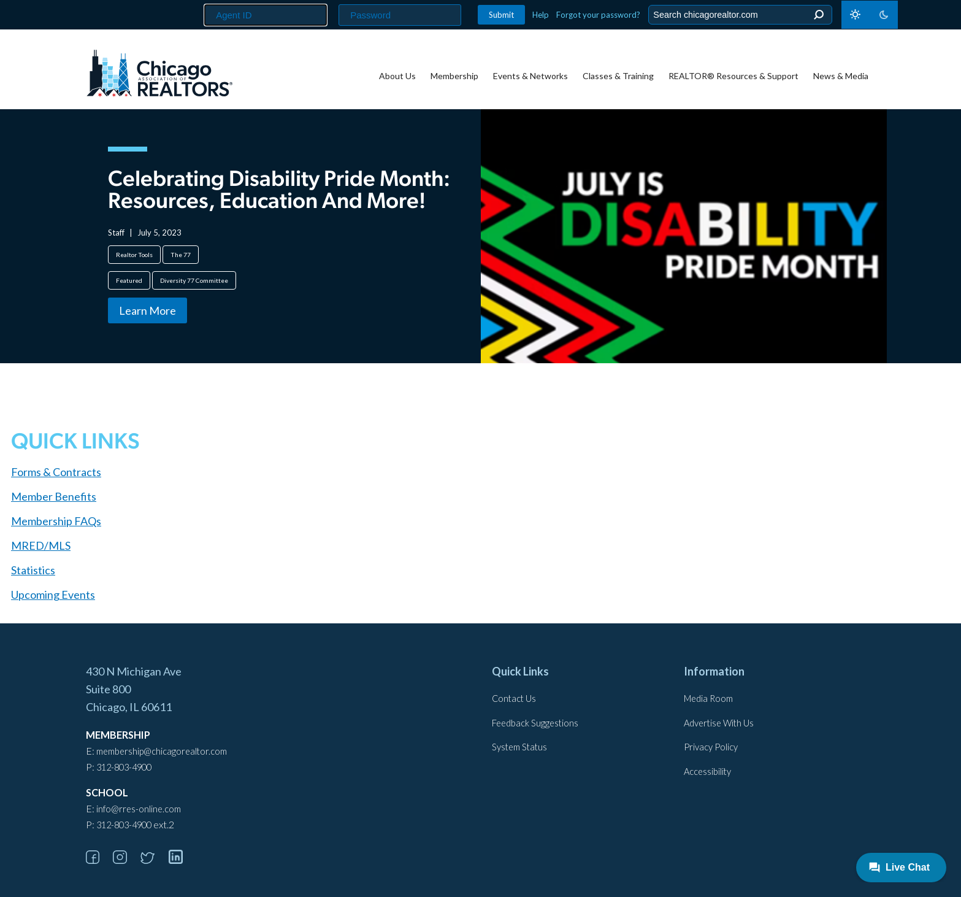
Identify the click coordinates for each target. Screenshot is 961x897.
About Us (397, 76)
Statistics (33, 570)
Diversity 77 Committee (194, 280)
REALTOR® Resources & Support (733, 76)
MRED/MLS (41, 545)
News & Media (840, 76)
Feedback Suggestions (535, 723)
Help (540, 15)
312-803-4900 (123, 767)
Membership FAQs (56, 521)
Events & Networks (530, 76)
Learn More (147, 310)
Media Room (708, 698)
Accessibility (707, 771)
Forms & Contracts (56, 472)
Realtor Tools (134, 254)
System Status (519, 747)
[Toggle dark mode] (869, 15)
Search (818, 15)
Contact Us (514, 698)
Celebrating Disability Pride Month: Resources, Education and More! (279, 191)
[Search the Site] (738, 15)
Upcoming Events (53, 594)
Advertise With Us (719, 723)
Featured (129, 280)
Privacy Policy (711, 747)
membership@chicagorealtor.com (161, 751)
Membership (454, 76)
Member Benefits (53, 496)
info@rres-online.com (138, 809)
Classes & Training (618, 76)
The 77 (180, 254)
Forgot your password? (598, 15)
